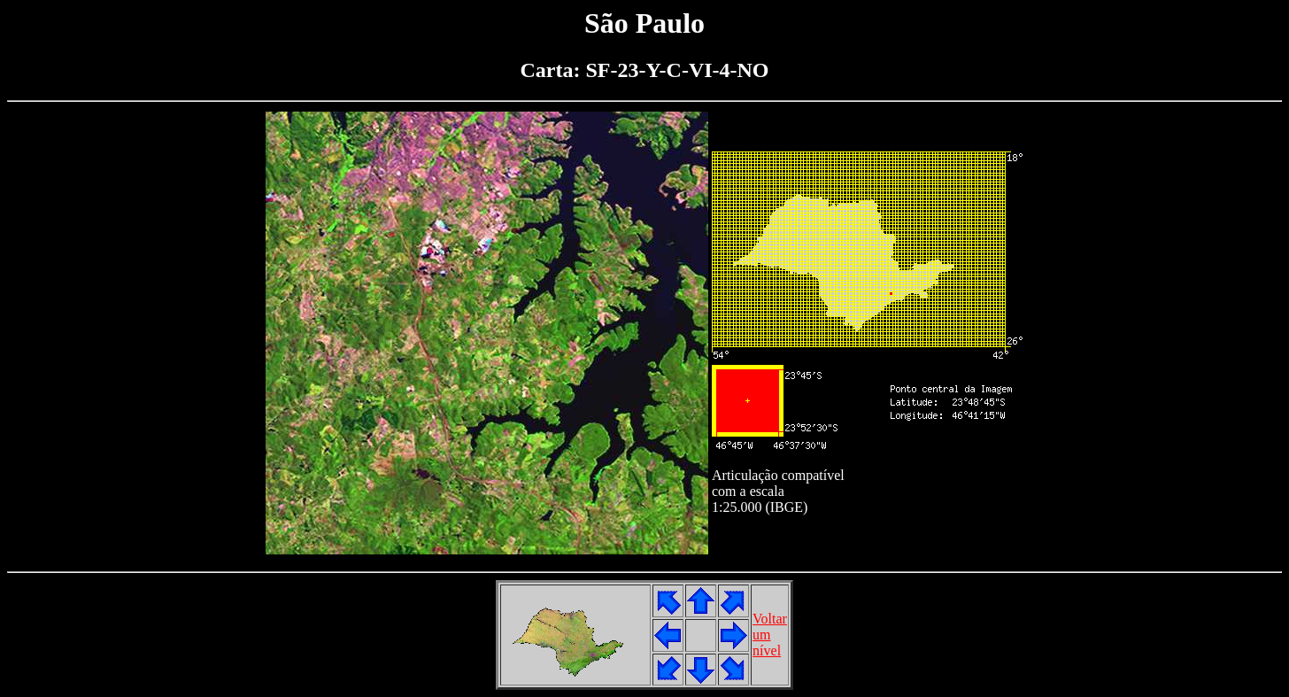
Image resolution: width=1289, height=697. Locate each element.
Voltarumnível (770, 634)
